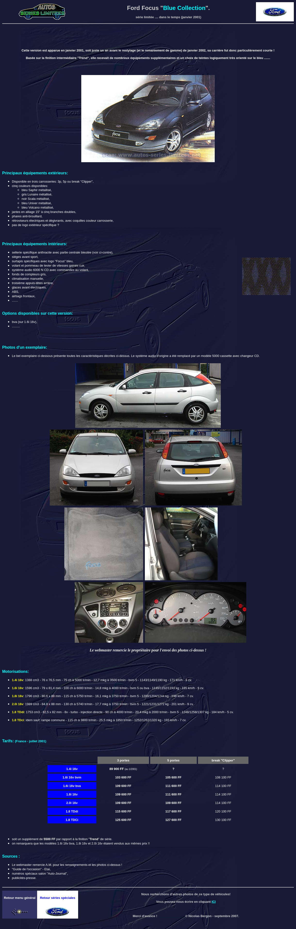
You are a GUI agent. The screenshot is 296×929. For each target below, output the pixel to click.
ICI (214, 902)
